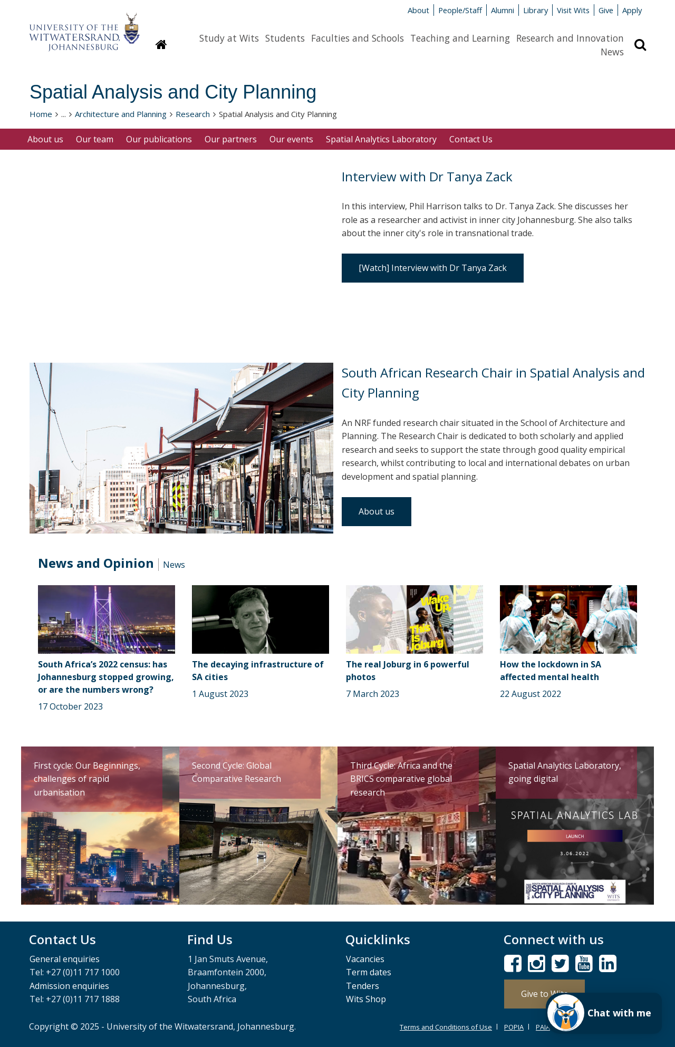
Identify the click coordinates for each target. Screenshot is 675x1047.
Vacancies (365, 959)
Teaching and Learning (460, 38)
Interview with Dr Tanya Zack (427, 176)
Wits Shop (366, 999)
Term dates (368, 972)
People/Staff (460, 10)
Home (41, 114)
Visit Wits (573, 10)
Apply (632, 10)
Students (285, 38)
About (418, 10)
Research (193, 114)
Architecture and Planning (121, 114)
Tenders (362, 986)
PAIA (543, 1027)
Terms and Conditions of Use (446, 1027)
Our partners (231, 139)
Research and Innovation (570, 38)
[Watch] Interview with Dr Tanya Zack (433, 268)
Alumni (502, 10)
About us (45, 139)
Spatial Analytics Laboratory (381, 139)
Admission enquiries (69, 986)
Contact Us (471, 139)
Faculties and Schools (357, 38)
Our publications (159, 139)
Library (535, 10)
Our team (94, 139)
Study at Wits (229, 38)
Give (606, 10)
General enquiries (65, 959)
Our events (291, 139)
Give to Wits (544, 994)
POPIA (514, 1027)
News (612, 51)
